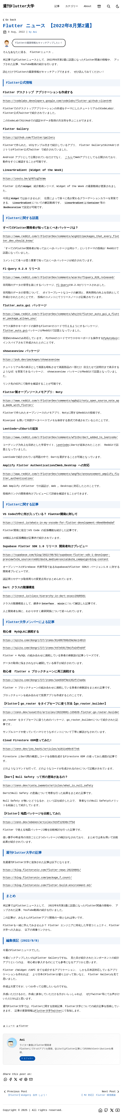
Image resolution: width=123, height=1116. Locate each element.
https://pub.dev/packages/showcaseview (31, 359)
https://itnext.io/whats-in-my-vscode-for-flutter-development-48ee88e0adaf (59, 522)
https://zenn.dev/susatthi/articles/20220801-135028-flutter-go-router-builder (61, 712)
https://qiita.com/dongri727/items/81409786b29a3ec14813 (44, 640)
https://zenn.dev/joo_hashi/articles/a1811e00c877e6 (41, 749)
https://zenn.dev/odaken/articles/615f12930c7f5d (39, 822)
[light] (117, 6)
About (87, 6)
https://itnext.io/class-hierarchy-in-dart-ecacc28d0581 (44, 596)
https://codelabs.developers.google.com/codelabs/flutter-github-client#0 (57, 101)
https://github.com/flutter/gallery (29, 137)
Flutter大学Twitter (48, 1010)
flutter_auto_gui (15, 330)
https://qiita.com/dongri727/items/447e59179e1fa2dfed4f (44, 648)
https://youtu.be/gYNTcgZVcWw (24, 178)
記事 (57, 6)
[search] (108, 6)
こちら (69, 157)
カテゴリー (71, 6)
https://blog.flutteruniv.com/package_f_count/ (37, 877)
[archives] (99, 6)
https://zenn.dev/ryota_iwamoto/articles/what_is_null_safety (48, 785)
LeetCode (62, 445)
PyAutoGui (110, 338)
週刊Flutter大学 (18, 6)
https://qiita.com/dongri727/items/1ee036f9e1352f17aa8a (44, 680)
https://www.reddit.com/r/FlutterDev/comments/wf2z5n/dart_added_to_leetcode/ (60, 437)
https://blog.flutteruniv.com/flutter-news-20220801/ (42, 870)
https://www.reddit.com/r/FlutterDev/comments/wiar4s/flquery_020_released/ (59, 277)
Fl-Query (62, 285)
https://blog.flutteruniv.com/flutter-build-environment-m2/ (47, 885)
